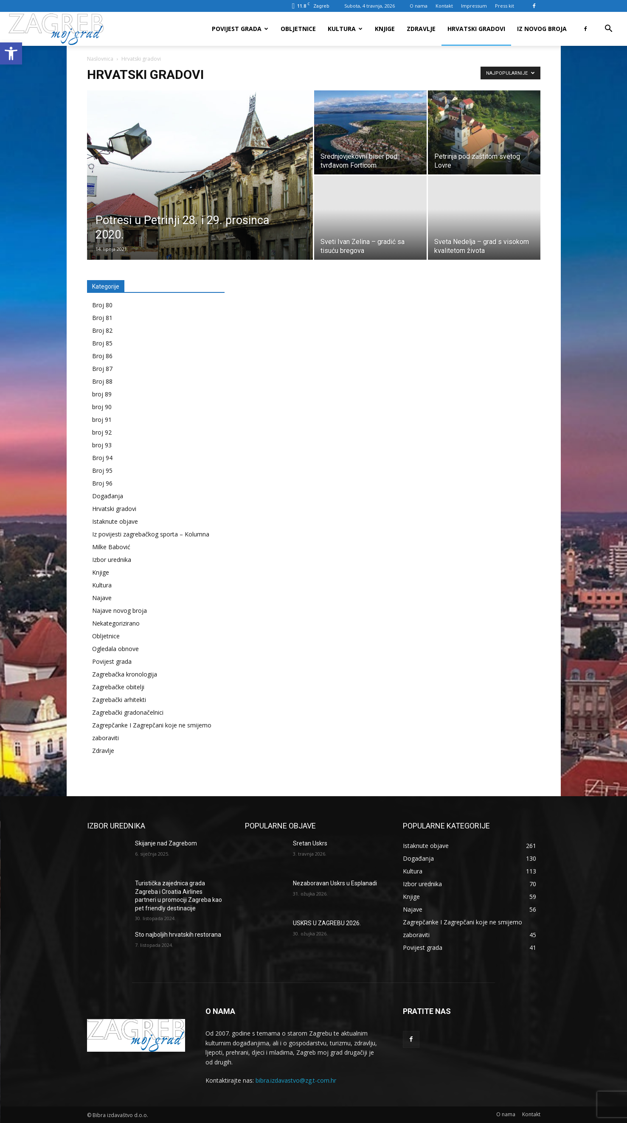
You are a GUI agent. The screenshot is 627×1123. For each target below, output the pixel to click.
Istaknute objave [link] (115, 521)
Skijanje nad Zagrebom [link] (166, 843)
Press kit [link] (504, 6)
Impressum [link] (474, 6)
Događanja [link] (107, 496)
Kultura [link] (345, 29)
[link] (11, 53)
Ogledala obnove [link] (115, 649)
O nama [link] (418, 6)
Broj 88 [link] (102, 381)
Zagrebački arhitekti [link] (119, 700)
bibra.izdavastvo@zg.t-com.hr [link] (296, 1080)
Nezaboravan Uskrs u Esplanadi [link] (335, 883)
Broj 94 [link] (102, 458)
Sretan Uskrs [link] (310, 843)
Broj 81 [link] (102, 318)
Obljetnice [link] (298, 29)
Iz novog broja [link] (542, 29)
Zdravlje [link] (421, 29)
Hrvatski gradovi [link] (476, 29)
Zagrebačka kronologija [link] (124, 674)
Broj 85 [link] (102, 343)
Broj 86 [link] (102, 356)
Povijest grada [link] (240, 29)
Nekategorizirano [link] (116, 623)
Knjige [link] (385, 29)
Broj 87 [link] (102, 369)
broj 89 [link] (102, 394)
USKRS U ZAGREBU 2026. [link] (327, 923)
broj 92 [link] (102, 432)
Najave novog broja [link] (119, 610)
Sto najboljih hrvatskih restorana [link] (178, 934)
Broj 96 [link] (102, 483)
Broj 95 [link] (102, 470)
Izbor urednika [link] (111, 560)
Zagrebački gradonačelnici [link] (127, 712)
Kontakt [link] (444, 6)
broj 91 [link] (102, 420)
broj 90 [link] (102, 407)
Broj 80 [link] (102, 305)
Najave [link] (102, 598)
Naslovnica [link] (100, 58)
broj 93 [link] (102, 445)
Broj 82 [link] (102, 330)
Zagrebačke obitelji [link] (118, 687)
